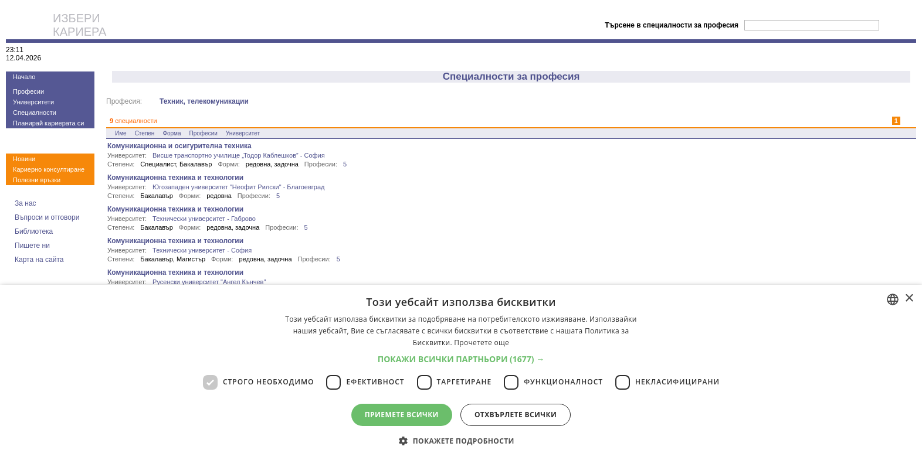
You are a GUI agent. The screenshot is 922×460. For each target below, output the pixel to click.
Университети (33, 101)
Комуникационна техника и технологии (175, 177)
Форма (171, 133)
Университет (243, 133)
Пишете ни (32, 245)
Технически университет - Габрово (204, 218)
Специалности (34, 112)
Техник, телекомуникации (204, 101)
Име (121, 133)
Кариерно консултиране (48, 169)
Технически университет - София (202, 250)
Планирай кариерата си (48, 123)
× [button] (908, 298)
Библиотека (34, 231)
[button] (461, 358)
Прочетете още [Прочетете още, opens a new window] (481, 342)
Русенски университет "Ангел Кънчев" (209, 281)
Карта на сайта (39, 259)
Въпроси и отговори (47, 217)
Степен (145, 133)
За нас (25, 203)
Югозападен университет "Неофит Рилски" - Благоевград (238, 186)
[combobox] (893, 299)
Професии (28, 91)
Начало (24, 76)
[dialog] (461, 372)
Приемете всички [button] (402, 415)
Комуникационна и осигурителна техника (179, 146)
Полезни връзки (36, 179)
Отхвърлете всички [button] (515, 415)
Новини (24, 158)
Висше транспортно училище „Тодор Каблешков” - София (238, 155)
